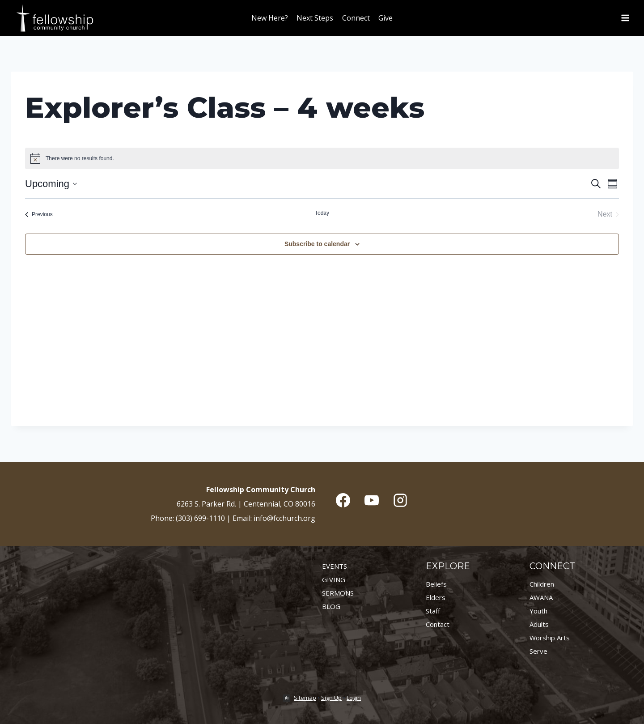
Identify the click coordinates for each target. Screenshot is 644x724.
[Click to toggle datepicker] (51, 183)
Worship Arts (550, 637)
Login (354, 698)
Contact (437, 624)
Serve (538, 651)
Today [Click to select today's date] (322, 213)
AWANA (541, 597)
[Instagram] (400, 500)
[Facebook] (343, 500)
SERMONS (338, 592)
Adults (539, 624)
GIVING (333, 579)
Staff (433, 610)
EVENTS (334, 566)
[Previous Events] (39, 214)
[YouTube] (371, 500)
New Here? (269, 18)
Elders (435, 597)
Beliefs (436, 583)
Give (385, 18)
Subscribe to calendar (317, 243)
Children (542, 583)
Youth (538, 610)
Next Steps (315, 18)
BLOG (331, 606)
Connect (356, 18)
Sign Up (331, 698)
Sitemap (305, 698)
